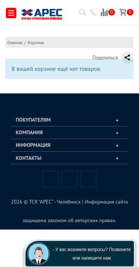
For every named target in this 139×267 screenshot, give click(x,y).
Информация (33, 145)
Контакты (29, 158)
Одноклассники (88, 179)
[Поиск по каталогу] (81, 14)
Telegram (69, 179)
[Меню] (11, 13)
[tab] (69, 120)
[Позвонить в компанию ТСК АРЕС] (93, 13)
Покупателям (33, 119)
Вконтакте (51, 179)
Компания (29, 132)
